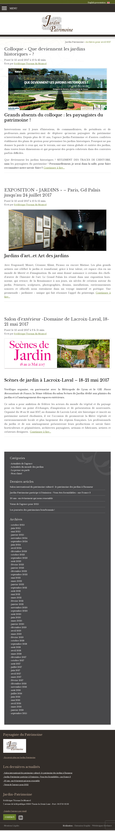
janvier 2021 (17, 604)
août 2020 (16, 614)
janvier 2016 (17, 710)
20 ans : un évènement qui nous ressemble (31, 498)
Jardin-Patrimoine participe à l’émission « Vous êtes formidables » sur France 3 (50, 492)
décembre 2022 (19, 571)
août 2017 (15, 664)
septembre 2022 (19, 574)
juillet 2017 (16, 667)
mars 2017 (16, 677)
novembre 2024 (19, 538)
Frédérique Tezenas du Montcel (30, 63)
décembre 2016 (18, 683)
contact (9, 816)
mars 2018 (16, 654)
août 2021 (16, 591)
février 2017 (17, 680)
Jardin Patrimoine (74, 42)
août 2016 (16, 690)
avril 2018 (16, 650)
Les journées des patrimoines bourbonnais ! (32, 510)
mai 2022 (16, 578)
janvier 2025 (17, 535)
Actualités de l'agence (21, 463)
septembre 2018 (19, 644)
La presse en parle (20, 470)
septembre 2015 (19, 713)
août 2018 (16, 647)
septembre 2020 (19, 611)
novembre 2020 (19, 607)
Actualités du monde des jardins (27, 467)
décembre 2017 (18, 657)
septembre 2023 (19, 558)
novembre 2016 (19, 687)
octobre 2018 (17, 640)
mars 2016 (16, 707)
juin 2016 (15, 697)
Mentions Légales (11, 826)
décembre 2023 (19, 551)
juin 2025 (16, 528)
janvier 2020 (17, 624)
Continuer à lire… (54, 167)
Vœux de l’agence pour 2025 (24, 504)
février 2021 (17, 601)
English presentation (96, 3)
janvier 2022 (17, 584)
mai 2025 (15, 531)
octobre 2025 (18, 525)
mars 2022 (16, 581)
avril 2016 (16, 703)
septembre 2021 (19, 588)
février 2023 (17, 564)
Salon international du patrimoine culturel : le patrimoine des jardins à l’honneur (51, 487)
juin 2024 (16, 545)
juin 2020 (16, 617)
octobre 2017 (17, 660)
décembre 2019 (18, 627)
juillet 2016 (16, 693)
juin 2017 (15, 670)
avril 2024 (16, 548)
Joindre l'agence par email (15, 811)
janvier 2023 (17, 568)
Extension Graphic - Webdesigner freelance (93, 826)
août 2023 (16, 561)
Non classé (16, 473)
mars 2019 (16, 634)
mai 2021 (15, 594)
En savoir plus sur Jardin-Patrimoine (19, 757)
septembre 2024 (19, 541)
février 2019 (17, 637)
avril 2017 (16, 673)
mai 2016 (15, 700)
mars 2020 (16, 621)
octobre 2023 (18, 554)
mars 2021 (16, 597)
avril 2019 (16, 630)
